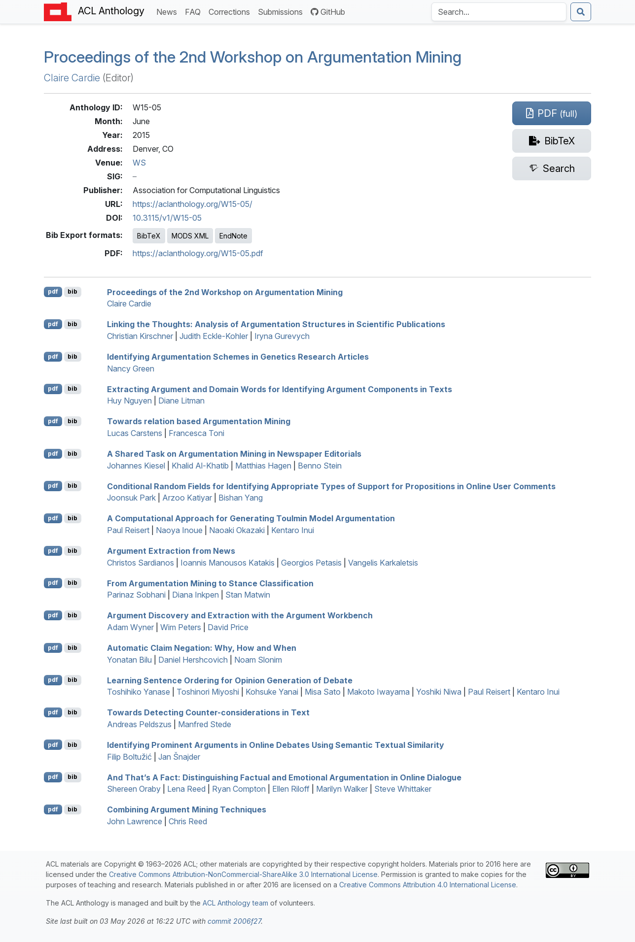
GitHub (328, 12)
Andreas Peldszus (139, 724)
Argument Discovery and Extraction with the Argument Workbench (240, 615)
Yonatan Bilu (129, 660)
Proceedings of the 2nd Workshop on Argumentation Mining (252, 57)
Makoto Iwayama (378, 692)
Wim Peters (180, 627)
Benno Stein (320, 466)
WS (139, 163)
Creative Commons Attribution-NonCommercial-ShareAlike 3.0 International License (243, 874)
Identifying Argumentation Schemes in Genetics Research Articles (238, 357)
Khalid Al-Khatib (200, 466)
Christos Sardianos (140, 563)
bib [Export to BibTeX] (72, 291)
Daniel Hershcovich (193, 660)
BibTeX (149, 236)
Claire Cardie (72, 78)
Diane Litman (181, 400)
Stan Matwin (247, 595)
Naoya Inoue (179, 530)
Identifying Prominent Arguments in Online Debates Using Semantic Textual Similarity (275, 745)
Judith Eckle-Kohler (213, 336)
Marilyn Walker (342, 789)
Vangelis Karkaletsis (383, 563)
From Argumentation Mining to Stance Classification (210, 583)
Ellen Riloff (291, 789)
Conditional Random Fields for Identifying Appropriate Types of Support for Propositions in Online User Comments (331, 486)
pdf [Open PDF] (53, 291)
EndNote (233, 236)
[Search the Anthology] (498, 11)
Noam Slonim (258, 660)
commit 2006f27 (234, 921)
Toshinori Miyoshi (207, 692)
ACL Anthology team (235, 903)
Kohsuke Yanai (272, 692)
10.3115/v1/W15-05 (167, 218)
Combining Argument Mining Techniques (186, 809)
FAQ (195, 11)
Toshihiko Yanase (138, 692)
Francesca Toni (196, 433)
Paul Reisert (128, 530)
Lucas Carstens (134, 433)
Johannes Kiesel (136, 466)
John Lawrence (134, 821)
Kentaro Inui (292, 530)
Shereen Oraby (134, 789)
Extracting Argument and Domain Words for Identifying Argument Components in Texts (279, 389)
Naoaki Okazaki (237, 530)
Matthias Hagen (263, 466)
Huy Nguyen (129, 400)
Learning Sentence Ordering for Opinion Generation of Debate (230, 680)
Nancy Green (130, 368)
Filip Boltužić (129, 757)
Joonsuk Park (131, 498)
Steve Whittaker (402, 789)
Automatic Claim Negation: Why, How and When (201, 648)
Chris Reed (188, 821)
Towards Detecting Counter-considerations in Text (208, 712)
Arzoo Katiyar (187, 498)
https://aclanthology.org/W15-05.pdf (198, 253)
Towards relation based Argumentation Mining (198, 421)
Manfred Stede (204, 724)
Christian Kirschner (140, 336)
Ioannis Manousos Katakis (227, 563)
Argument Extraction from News (171, 551)
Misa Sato (323, 692)
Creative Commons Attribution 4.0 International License (427, 884)
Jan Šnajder (179, 757)
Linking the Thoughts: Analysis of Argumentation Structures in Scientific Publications (276, 324)
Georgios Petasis (311, 563)
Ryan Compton (239, 789)
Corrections (231, 11)
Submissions (282, 11)
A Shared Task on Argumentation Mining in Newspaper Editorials (234, 454)
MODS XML (190, 236)
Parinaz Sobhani (136, 595)
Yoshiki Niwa (438, 692)
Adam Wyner (130, 627)
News (168, 11)
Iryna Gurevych (282, 336)
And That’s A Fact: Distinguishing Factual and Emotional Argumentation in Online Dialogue (284, 777)
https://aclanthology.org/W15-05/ (192, 204)
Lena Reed (186, 789)
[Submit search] (580, 11)
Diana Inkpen (195, 595)
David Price (228, 627)
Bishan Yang (240, 498)
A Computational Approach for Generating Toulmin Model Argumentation (251, 518)
